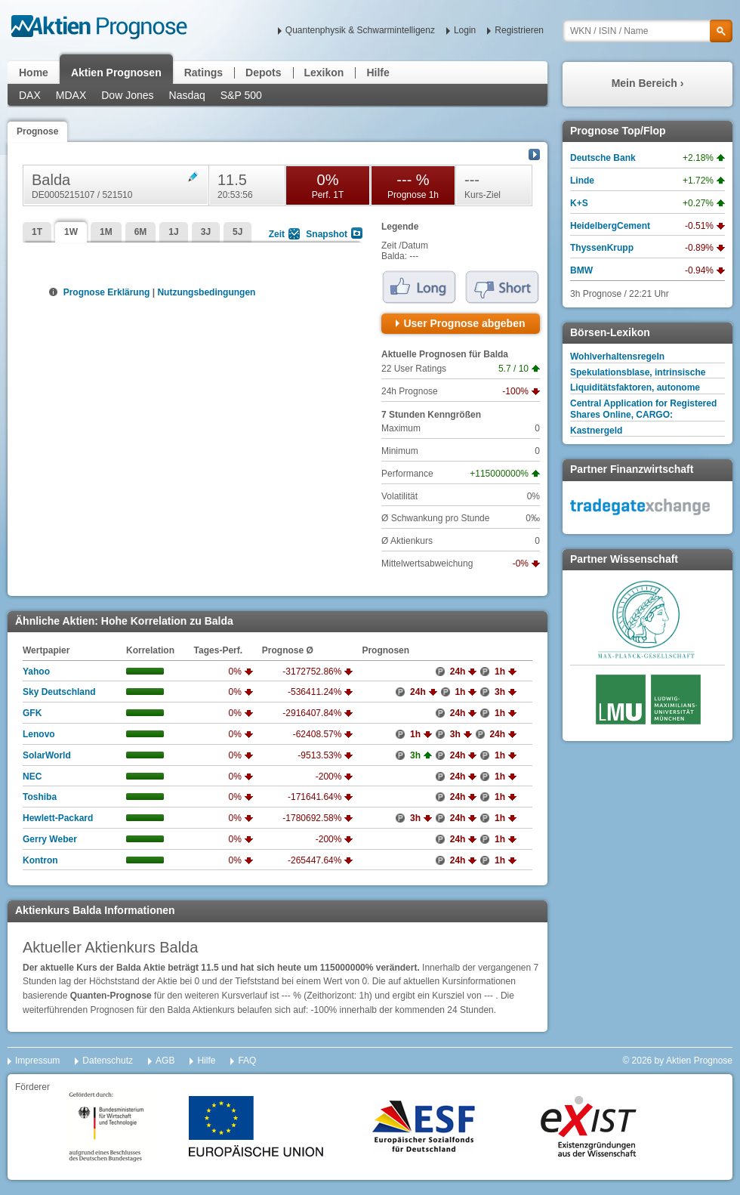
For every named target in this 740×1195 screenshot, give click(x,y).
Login (465, 30)
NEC (32, 776)
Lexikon (324, 72)
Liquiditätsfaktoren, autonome (635, 387)
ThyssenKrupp (602, 247)
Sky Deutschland (59, 692)
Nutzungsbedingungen (206, 292)
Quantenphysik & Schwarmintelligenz (360, 30)
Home (33, 72)
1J (173, 232)
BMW (581, 270)
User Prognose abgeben (464, 323)
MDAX (71, 95)
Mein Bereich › (648, 83)
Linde (582, 180)
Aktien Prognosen (116, 72)
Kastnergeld (596, 430)
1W (71, 232)
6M (140, 232)
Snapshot (326, 234)
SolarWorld (47, 755)
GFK (32, 713)
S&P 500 (241, 95)
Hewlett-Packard (58, 818)
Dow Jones (127, 95)
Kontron (40, 860)
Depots (263, 72)
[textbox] (647, 31)
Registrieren (519, 30)
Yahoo (36, 671)
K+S (579, 203)
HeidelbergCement (610, 226)
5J (237, 232)
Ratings (203, 72)
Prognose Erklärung (105, 292)
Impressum (37, 1060)
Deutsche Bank (603, 158)
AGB (165, 1060)
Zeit (277, 234)
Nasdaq (187, 95)
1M (106, 232)
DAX (30, 95)
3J (206, 232)
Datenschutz (107, 1060)
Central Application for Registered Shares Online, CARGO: (643, 409)
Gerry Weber (50, 839)
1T (37, 232)
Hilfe (377, 72)
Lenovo (39, 734)
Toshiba (40, 797)
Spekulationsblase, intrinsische (637, 372)
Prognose (37, 131)
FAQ (247, 1060)
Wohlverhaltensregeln (617, 356)
